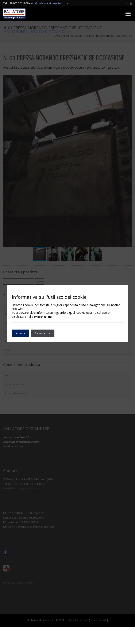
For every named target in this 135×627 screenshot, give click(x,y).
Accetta (20, 333)
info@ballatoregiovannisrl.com (49, 3)
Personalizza (42, 333)
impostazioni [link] (43, 317)
